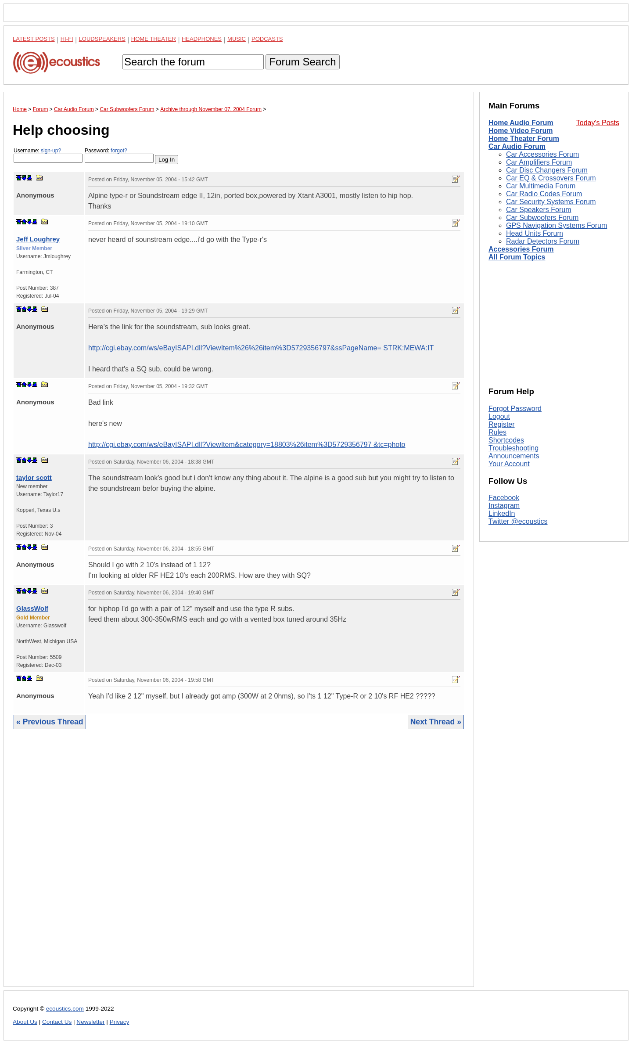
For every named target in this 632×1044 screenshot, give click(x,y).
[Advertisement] (239, 865)
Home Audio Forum (520, 122)
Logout (499, 416)
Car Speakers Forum (538, 209)
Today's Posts (597, 122)
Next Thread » (435, 721)
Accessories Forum (521, 249)
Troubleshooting (513, 448)
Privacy (119, 1022)
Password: (119, 155)
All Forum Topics (516, 257)
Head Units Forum (534, 233)
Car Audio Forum (517, 146)
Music (236, 39)
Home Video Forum (520, 130)
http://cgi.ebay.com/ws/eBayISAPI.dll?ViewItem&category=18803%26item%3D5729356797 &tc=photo (247, 444)
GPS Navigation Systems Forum (556, 225)
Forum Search (302, 62)
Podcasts (267, 39)
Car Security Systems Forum (551, 201)
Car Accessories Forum (542, 154)
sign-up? (51, 151)
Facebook (503, 497)
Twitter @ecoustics (518, 521)
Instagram (504, 505)
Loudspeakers (102, 39)
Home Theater (153, 39)
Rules (497, 432)
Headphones (202, 39)
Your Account (509, 464)
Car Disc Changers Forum (547, 170)
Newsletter (90, 1022)
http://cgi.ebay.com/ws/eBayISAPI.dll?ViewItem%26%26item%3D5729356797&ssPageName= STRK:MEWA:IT (261, 348)
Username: (48, 155)
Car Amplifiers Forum (539, 162)
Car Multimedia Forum (540, 186)
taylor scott (34, 477)
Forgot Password (515, 408)
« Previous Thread (49, 721)
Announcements (513, 456)
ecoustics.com (65, 1008)
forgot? (119, 151)
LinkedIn (501, 513)
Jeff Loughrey (38, 239)
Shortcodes (506, 440)
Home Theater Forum (523, 138)
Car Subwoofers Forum (542, 217)
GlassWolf (32, 608)
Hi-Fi (67, 39)
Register (501, 424)
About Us (25, 1022)
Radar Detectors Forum (542, 241)
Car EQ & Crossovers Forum (551, 178)
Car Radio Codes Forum (544, 194)
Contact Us (57, 1022)
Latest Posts (34, 39)
